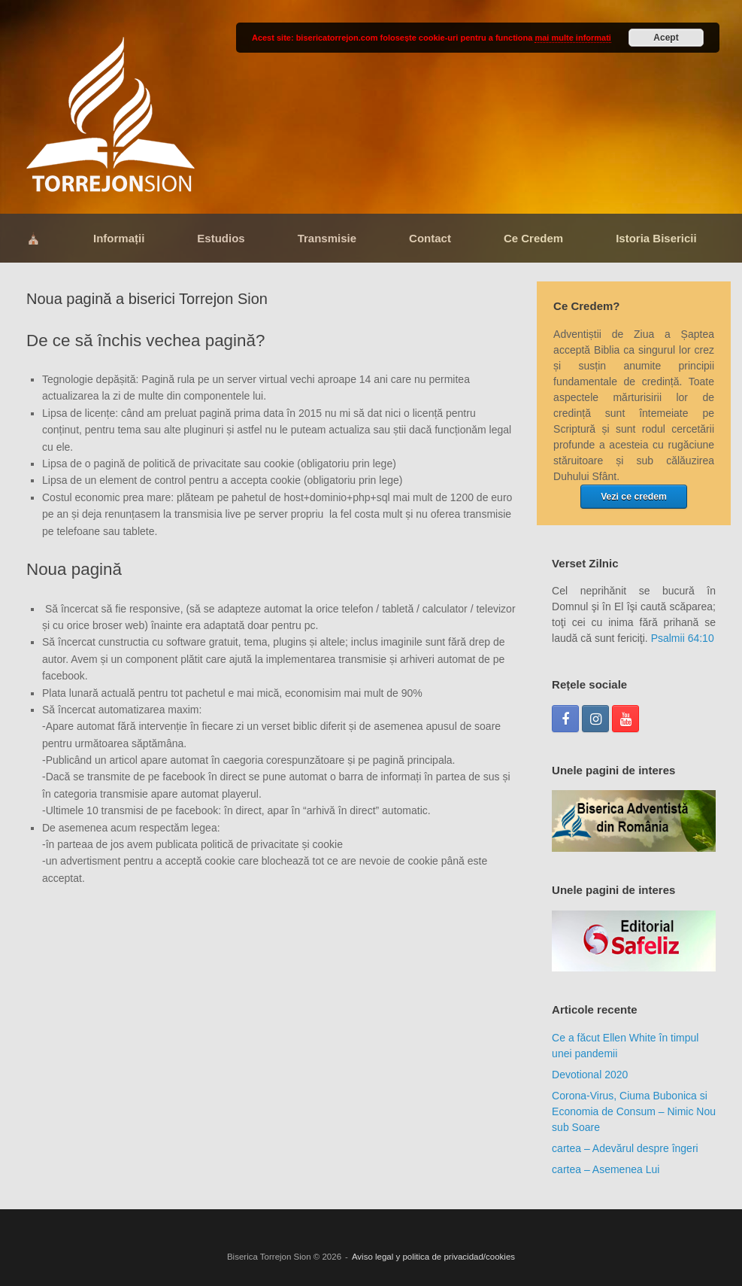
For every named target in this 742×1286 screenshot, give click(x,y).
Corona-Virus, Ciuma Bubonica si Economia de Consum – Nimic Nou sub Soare (634, 1111)
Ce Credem (533, 238)
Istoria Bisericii (656, 238)
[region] (634, 821)
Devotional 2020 (590, 1075)
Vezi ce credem (634, 496)
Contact (430, 238)
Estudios (220, 238)
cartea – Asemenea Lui (605, 1169)
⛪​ (33, 238)
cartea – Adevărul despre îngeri (625, 1148)
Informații (118, 238)
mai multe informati (572, 37)
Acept (665, 37)
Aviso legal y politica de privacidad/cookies (433, 1256)
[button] (634, 821)
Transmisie (327, 238)
